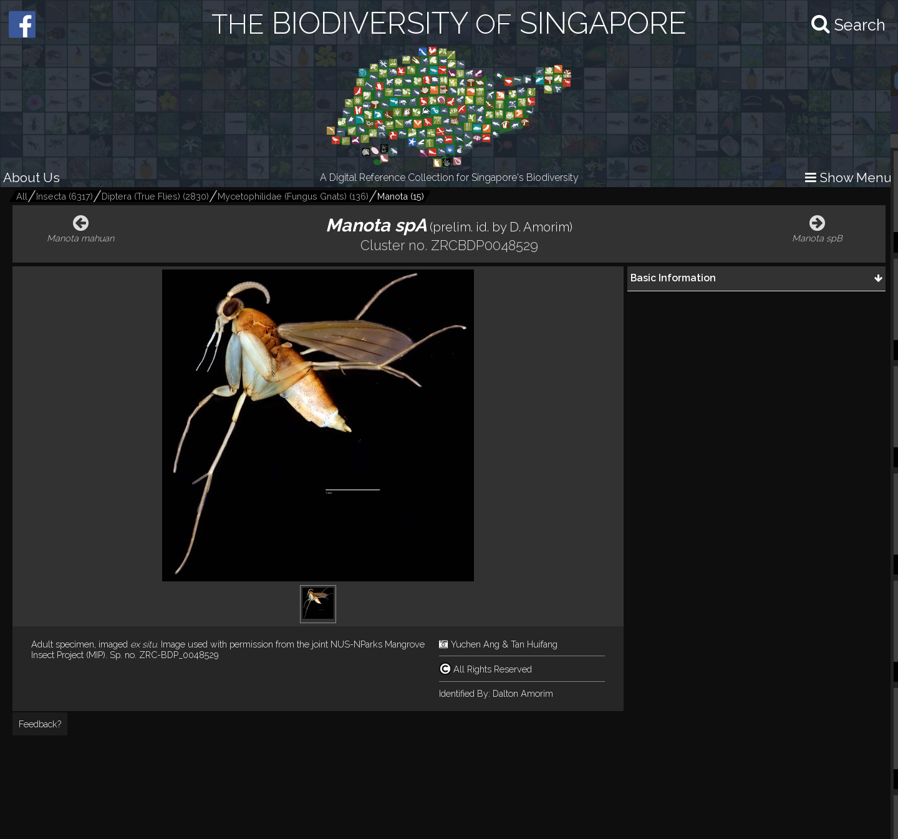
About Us (31, 177)
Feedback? (40, 724)
